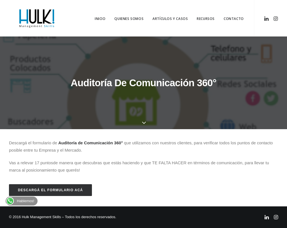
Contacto (234, 18)
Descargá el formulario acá (50, 190)
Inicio (100, 18)
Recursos (206, 18)
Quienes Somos (129, 18)
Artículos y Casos (170, 18)
